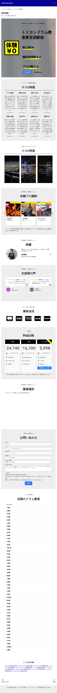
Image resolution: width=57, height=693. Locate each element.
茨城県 (8, 529)
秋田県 (8, 520)
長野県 (8, 566)
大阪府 (8, 588)
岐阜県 (8, 569)
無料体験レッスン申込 (44, 368)
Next (52, 287)
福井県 (8, 560)
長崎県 (8, 634)
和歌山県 (9, 597)
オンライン (9, 504)
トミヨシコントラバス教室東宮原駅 (24, 667)
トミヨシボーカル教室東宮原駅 (20, 671)
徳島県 (8, 615)
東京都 (8, 544)
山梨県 (8, 563)
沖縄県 (8, 649)
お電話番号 (7, 451)
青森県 (8, 510)
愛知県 (8, 575)
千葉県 (8, 541)
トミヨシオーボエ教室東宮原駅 (41, 665)
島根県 (8, 603)
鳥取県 (8, 600)
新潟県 (8, 551)
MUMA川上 (25, 218)
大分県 (8, 640)
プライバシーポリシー (32, 687)
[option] (13, 213)
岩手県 (8, 513)
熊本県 (8, 637)
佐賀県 (8, 631)
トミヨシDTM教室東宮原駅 (10, 665)
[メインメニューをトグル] (54, 3)
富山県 (8, 554)
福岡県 (8, 628)
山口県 (8, 612)
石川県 (8, 557)
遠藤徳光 (40, 218)
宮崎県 (8, 643)
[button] (7, 254)
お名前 (6, 442)
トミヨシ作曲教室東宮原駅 (39, 667)
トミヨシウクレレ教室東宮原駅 (25, 665)
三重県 (8, 578)
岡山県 (8, 606)
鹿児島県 (9, 646)
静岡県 (8, 572)
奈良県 (8, 594)
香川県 (8, 619)
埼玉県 (8, 538)
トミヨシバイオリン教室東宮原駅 (22, 669)
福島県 (8, 526)
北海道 (8, 507)
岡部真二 (9, 218)
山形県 (8, 523)
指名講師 (7, 455)
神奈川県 (9, 547)
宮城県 (8, 517)
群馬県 (8, 535)
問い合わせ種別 (8, 460)
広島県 (8, 609)
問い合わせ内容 (8, 464)
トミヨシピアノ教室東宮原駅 (37, 669)
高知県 (8, 625)
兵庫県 (8, 591)
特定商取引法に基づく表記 (44, 687)
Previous (4, 287)
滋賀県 (8, 581)
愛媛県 (8, 622)
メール (6, 446)
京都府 (8, 585)
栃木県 (8, 532)
